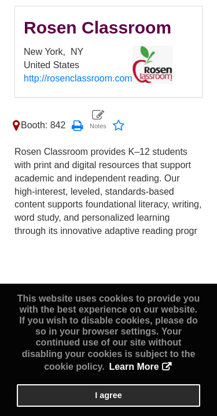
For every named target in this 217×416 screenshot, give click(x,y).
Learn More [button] (134, 367)
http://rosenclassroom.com (78, 78)
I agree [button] (108, 395)
